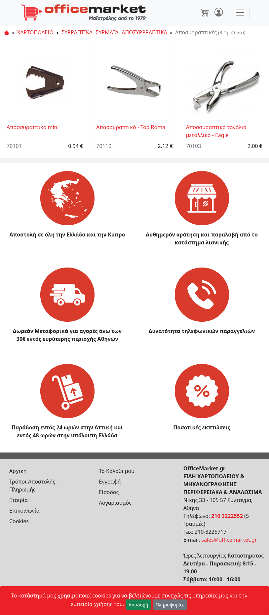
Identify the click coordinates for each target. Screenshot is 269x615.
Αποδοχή (138, 604)
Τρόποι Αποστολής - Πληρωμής (33, 485)
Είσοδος (109, 492)
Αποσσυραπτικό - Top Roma (130, 127)
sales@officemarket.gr (229, 539)
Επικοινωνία (24, 510)
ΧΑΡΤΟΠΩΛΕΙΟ (35, 32)
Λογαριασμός (115, 502)
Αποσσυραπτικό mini (33, 127)
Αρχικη (18, 471)
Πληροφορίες (170, 604)
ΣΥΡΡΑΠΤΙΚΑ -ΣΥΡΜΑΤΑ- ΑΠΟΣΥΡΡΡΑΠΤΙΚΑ (114, 32)
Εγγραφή (110, 481)
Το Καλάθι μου (116, 471)
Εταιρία (18, 500)
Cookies (19, 521)
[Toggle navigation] (240, 12)
